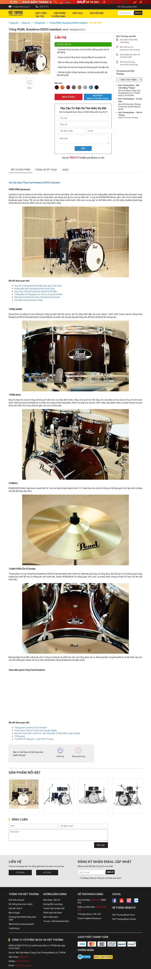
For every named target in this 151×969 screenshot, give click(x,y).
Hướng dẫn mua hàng (53, 904)
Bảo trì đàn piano (50, 917)
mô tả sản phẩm (20, 169)
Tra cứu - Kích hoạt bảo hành (56, 921)
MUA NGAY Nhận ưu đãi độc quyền (98, 97)
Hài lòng (60, 753)
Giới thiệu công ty (16, 900)
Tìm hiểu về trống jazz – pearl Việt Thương (33, 739)
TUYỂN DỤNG (58, 16)
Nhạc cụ (26, 23)
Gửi (83, 148)
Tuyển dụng (14, 928)
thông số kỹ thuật (46, 169)
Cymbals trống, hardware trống (28, 300)
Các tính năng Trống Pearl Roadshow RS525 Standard (34, 182)
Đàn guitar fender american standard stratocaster (37, 297)
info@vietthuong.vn (21, 6)
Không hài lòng (78, 753)
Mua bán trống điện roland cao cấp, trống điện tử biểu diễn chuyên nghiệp (47, 733)
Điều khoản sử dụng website (21, 924)
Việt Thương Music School (124, 919)
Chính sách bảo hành (52, 912)
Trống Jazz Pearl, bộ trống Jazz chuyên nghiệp (35, 730)
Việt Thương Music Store (123, 915)
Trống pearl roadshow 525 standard (30, 727)
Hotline (47, 872)
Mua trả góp (14, 912)
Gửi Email (20, 872)
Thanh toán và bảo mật (54, 908)
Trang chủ (13, 23)
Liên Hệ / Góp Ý (15, 908)
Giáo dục (78, 13)
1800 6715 (43, 6)
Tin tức (39, 16)
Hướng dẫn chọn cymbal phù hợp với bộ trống (34, 288)
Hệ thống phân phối (127, 6)
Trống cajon (19, 736)
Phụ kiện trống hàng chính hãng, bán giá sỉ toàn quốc (38, 285)
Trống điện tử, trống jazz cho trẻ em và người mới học (38, 294)
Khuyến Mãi (97, 13)
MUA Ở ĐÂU (68, 96)
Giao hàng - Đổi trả (51, 900)
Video (65, 169)
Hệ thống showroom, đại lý (20, 904)
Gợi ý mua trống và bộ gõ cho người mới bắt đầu (35, 291)
